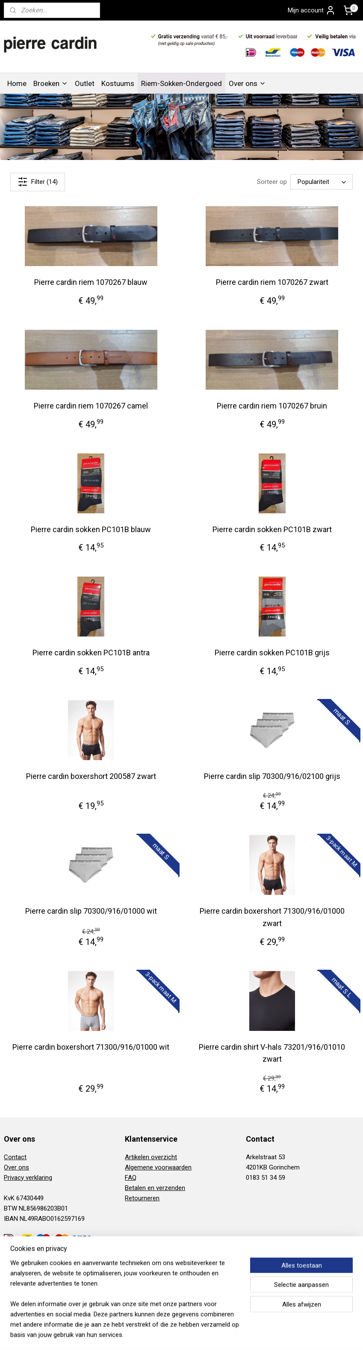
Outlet (84, 83)
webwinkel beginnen (197, 1334)
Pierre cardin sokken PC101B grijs (272, 652)
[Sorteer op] (321, 182)
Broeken (50, 83)
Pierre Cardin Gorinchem (163, 1256)
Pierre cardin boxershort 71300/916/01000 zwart (272, 917)
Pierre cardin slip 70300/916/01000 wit (91, 910)
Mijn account (312, 10)
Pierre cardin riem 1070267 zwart (272, 282)
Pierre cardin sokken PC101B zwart (272, 528)
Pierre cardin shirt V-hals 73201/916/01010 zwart (272, 1052)
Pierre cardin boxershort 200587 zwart (91, 776)
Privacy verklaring (28, 1177)
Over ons (247, 83)
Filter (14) (38, 182)
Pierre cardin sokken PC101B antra (91, 652)
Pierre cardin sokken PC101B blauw (91, 528)
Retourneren (142, 1198)
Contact (15, 1157)
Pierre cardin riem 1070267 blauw (91, 282)
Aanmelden (26, 1295)
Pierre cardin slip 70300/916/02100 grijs (272, 776)
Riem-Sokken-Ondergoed (181, 83)
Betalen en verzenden (155, 1188)
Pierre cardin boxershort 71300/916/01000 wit (90, 1046)
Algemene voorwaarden (158, 1167)
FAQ (130, 1177)
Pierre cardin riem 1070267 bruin (272, 405)
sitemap (150, 1334)
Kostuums (117, 83)
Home (17, 83)
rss (166, 1334)
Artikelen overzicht (151, 1157)
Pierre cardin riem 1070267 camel (91, 405)
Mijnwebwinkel (270, 1334)
